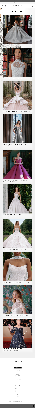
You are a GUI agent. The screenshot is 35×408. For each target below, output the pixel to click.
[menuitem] (17, 3)
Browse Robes (17, 373)
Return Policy (23, 401)
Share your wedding (17, 379)
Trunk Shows (17, 374)
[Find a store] (17, 3)
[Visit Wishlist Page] (5, 6)
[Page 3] (17, 354)
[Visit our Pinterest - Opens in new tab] (17, 390)
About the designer (17, 380)
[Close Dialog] (1, 406)
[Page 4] (18, 354)
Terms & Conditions (17, 401)
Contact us (17, 367)
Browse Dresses (17, 372)
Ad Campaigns (17, 375)
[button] (3, 6)
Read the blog (17, 381)
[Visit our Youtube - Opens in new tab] (17, 391)
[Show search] (29, 6)
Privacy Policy (11, 401)
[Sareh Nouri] (17, 6)
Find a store (17, 396)
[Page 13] (20, 354)
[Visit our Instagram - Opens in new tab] (17, 388)
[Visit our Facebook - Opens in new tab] (17, 387)
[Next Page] (21, 354)
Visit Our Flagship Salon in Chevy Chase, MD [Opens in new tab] (17, 0)
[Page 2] (15, 354)
